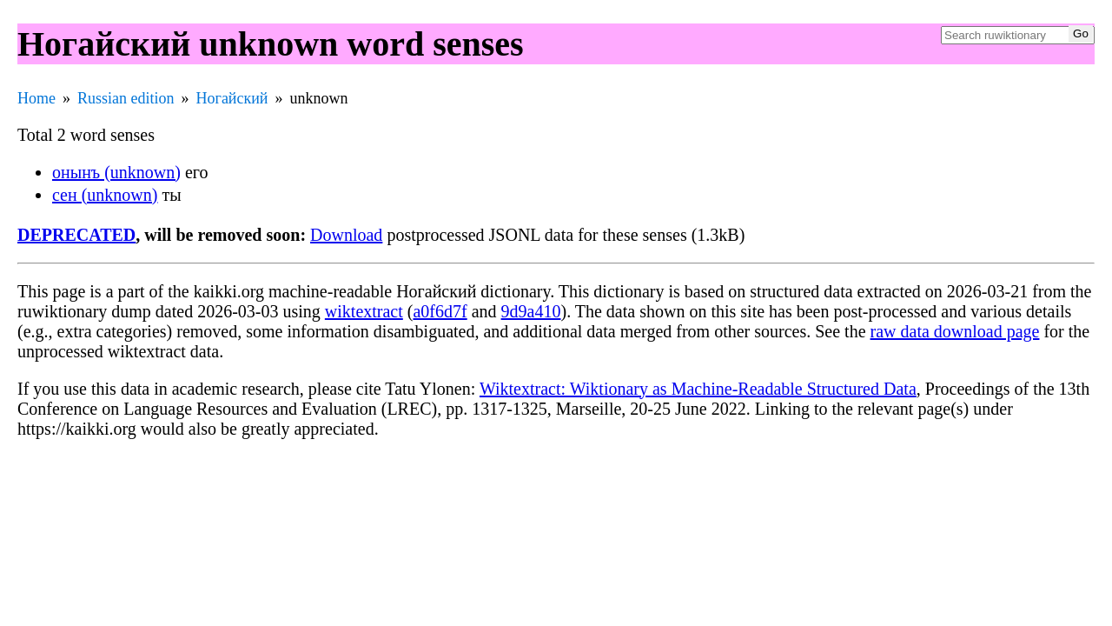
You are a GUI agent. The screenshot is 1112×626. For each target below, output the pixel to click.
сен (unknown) (104, 194)
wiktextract (364, 311)
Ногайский (232, 98)
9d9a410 (531, 311)
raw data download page (955, 331)
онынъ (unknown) (116, 172)
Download (346, 234)
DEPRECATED (76, 234)
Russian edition (126, 98)
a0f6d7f (440, 311)
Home (36, 98)
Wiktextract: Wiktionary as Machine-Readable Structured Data (698, 388)
